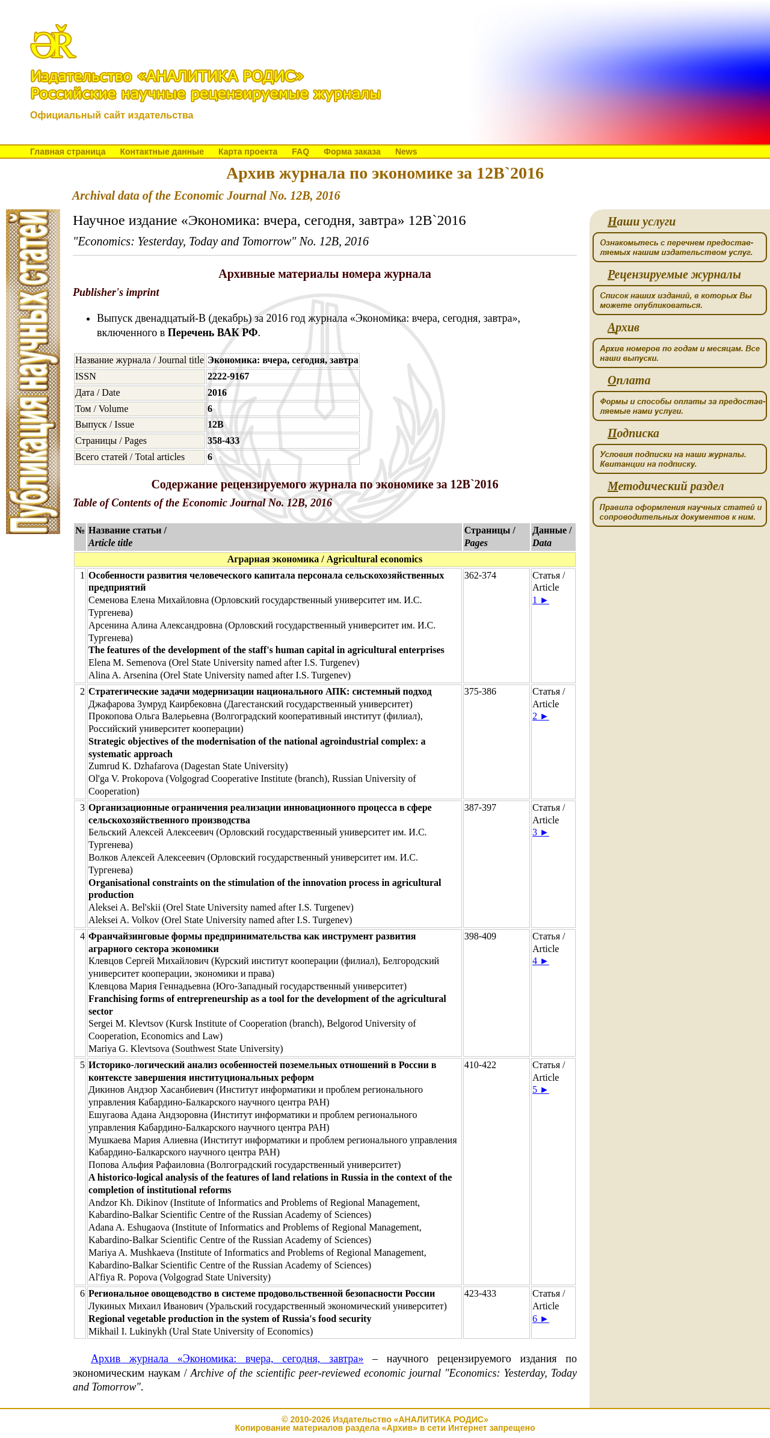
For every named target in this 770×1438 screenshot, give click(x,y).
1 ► (540, 600)
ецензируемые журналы (674, 274)
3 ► (540, 832)
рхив (623, 327)
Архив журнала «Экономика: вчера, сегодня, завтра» (227, 1359)
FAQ (300, 151)
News (406, 151)
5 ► (540, 1089)
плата (629, 380)
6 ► (540, 1319)
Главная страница (67, 151)
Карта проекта (247, 151)
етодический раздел (666, 486)
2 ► (540, 716)
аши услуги (642, 221)
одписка (633, 433)
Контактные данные (161, 151)
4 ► (540, 961)
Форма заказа (352, 151)
